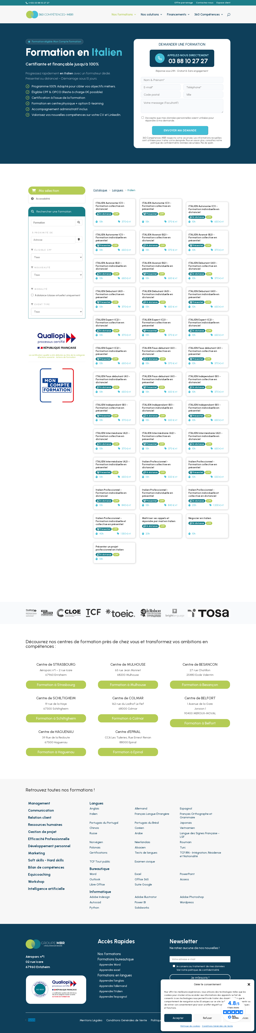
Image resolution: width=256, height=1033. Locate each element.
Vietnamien (187, 828)
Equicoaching (39, 874)
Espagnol (186, 808)
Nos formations (122, 14)
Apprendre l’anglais (111, 980)
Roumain (185, 842)
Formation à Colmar (128, 718)
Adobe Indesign (100, 897)
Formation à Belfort (200, 723)
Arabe (139, 833)
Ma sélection (45, 190)
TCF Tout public (100, 861)
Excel (138, 874)
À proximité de (42, 232)
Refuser (207, 1018)
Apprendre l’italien (111, 991)
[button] (249, 984)
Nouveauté (40, 267)
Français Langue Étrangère (152, 814)
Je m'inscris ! (200, 978)
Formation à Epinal (128, 752)
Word (93, 874)
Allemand (141, 808)
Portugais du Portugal (104, 822)
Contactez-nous (204, 3)
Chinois (94, 828)
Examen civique (145, 861)
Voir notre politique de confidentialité (198, 970)
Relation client (39, 817)
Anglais (94, 808)
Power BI (140, 902)
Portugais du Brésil (147, 822)
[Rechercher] (78, 222)
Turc (183, 847)
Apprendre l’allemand (113, 986)
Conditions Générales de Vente (217, 1026)
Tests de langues (146, 852)
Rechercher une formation (51, 211)
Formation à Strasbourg (56, 685)
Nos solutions (150, 14)
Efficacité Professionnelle (48, 839)
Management (39, 803)
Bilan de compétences (46, 867)
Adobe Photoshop (192, 897)
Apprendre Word (110, 964)
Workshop (36, 881)
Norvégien (96, 842)
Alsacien (140, 847)
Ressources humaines (45, 824)
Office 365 (142, 879)
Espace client (223, 3)
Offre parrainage (183, 3)
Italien (93, 814)
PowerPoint (187, 874)
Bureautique (99, 869)
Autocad (95, 902)
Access (184, 879)
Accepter (178, 1018)
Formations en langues (115, 975)
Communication (41, 810)
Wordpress (187, 902)
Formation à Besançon (200, 685)
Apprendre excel (109, 970)
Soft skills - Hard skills (46, 860)
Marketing (36, 853)
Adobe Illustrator (146, 897)
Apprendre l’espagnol (113, 996)
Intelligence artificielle (46, 889)
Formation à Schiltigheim (56, 718)
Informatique (100, 892)
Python (94, 907)
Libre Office (97, 884)
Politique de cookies (190, 1026)
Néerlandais (142, 842)
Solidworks (142, 907)
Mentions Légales (91, 1020)
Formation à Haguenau (56, 752)
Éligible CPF (41, 250)
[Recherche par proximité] (78, 239)
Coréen (139, 828)
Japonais (186, 822)
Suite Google (143, 884)
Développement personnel (49, 846)
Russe (93, 833)
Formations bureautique (116, 959)
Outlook (95, 879)
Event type (40, 304)
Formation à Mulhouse (128, 685)
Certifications (98, 852)
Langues (117, 190)
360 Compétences (207, 14)
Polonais (95, 847)
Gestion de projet (42, 832)
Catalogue (100, 190)
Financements (176, 14)
